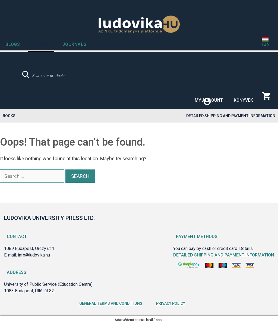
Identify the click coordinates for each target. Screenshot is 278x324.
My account (209, 100)
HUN (265, 44)
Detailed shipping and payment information (230, 116)
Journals (74, 44)
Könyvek (243, 100)
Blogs (12, 44)
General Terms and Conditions (110, 303)
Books (41, 44)
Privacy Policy (170, 303)
